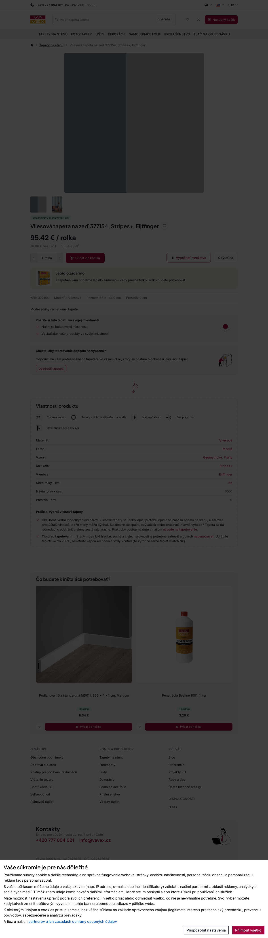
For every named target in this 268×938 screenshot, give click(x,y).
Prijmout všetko (248, 930)
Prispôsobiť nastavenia (206, 930)
